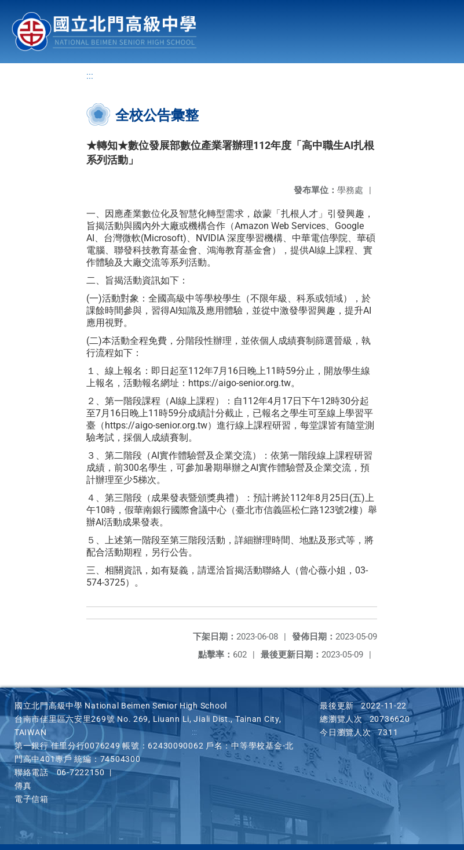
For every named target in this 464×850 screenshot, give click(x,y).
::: (89, 75)
